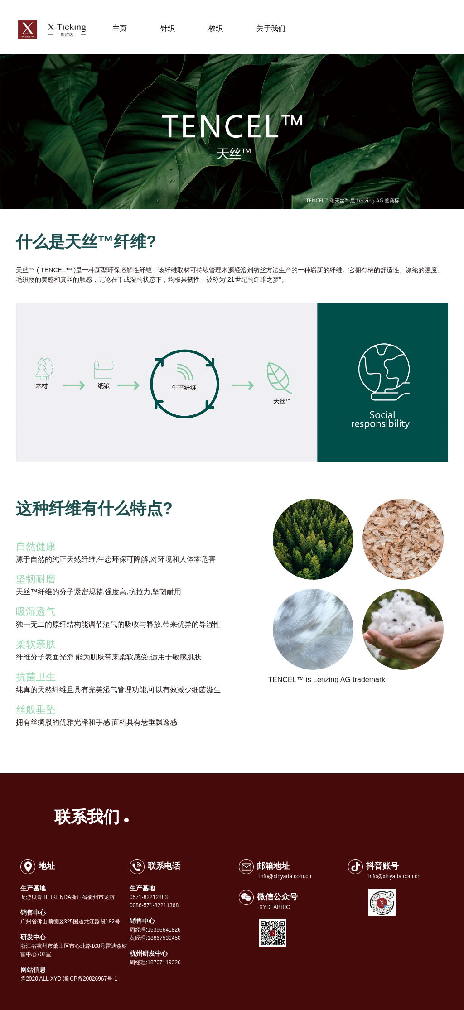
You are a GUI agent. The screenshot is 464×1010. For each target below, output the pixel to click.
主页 (119, 28)
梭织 (215, 28)
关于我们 (270, 28)
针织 (174, 28)
